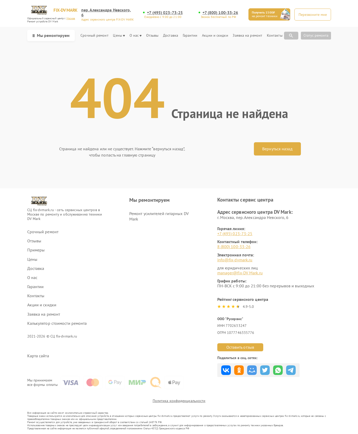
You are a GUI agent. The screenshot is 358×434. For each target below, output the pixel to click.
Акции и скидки (215, 35)
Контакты (274, 35)
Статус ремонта (315, 35)
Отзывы (152, 35)
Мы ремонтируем (51, 35)
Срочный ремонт (94, 35)
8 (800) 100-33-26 (234, 246)
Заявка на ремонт (247, 35)
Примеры (36, 250)
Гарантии (190, 35)
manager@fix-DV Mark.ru (240, 272)
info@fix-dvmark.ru (235, 259)
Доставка (170, 35)
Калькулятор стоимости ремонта (57, 323)
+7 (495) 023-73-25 (165, 12)
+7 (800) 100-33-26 (220, 12)
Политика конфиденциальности (179, 400)
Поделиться (226, 370)
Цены (119, 35)
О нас (136, 35)
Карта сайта (38, 355)
